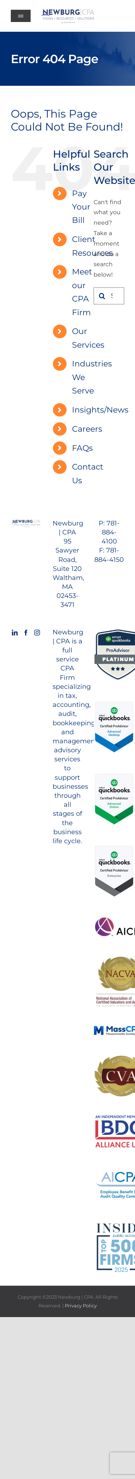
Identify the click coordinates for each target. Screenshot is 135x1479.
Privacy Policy (81, 1305)
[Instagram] (37, 632)
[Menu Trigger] (21, 16)
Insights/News (100, 410)
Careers (87, 429)
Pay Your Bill (81, 207)
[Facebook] (26, 632)
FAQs (82, 448)
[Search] (102, 295)
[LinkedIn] (15, 632)
